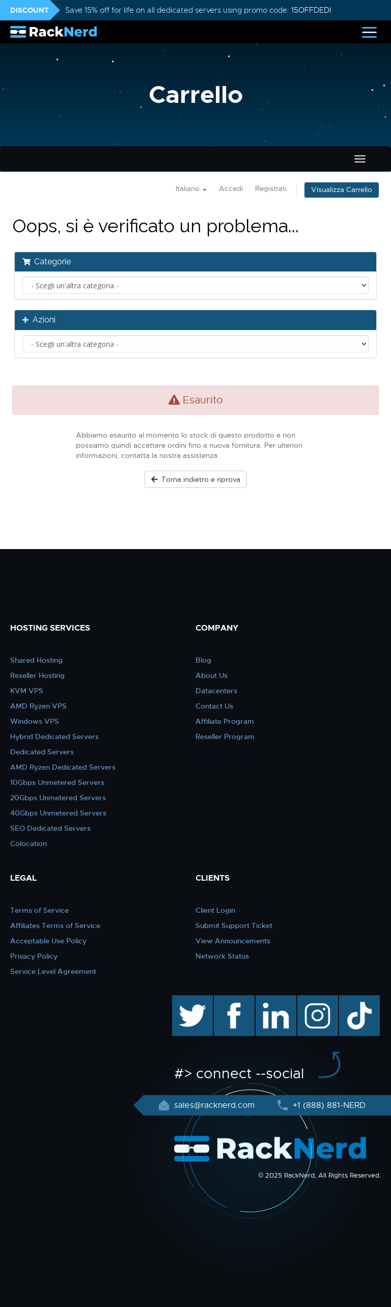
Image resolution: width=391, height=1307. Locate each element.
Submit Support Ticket (234, 925)
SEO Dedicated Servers (50, 828)
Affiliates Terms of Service (55, 925)
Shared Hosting (36, 660)
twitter (185, 1000)
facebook (232, 1000)
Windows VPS (34, 721)
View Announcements (233, 940)
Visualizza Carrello (341, 189)
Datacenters (216, 690)
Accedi (231, 188)
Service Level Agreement (53, 971)
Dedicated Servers (42, 751)
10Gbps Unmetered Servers (57, 782)
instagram (316, 1000)
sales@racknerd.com (214, 1105)
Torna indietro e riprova (195, 479)
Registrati (271, 188)
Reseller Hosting (37, 675)
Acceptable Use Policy (48, 940)
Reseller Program (225, 736)
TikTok (352, 1000)
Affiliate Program (225, 721)
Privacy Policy (34, 956)
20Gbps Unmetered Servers (58, 797)
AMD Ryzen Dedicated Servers (63, 767)
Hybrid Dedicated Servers (54, 736)
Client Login (215, 910)
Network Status (222, 956)
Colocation (28, 843)
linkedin (271, 1000)
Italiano (191, 188)
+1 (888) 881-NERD (328, 1105)
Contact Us (214, 706)
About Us (212, 675)
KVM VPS (26, 690)
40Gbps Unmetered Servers (58, 813)
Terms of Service (39, 910)
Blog (203, 660)
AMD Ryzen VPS (38, 706)
